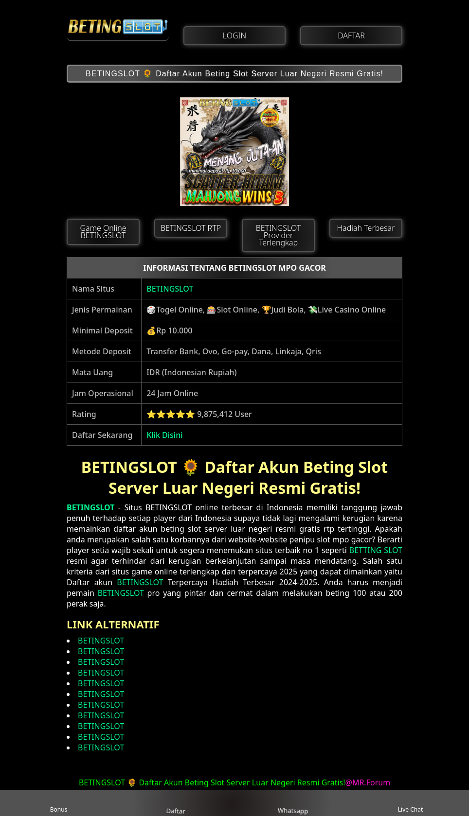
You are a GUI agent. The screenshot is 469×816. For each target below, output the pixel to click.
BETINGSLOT (169, 288)
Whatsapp (293, 803)
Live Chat (410, 803)
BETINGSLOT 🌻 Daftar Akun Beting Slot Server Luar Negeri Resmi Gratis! (234, 73)
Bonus (59, 803)
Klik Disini (164, 435)
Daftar (176, 802)
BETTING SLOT (375, 550)
